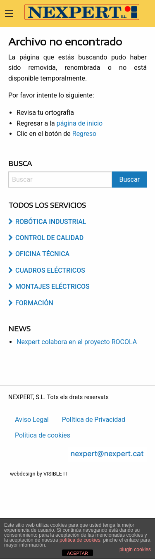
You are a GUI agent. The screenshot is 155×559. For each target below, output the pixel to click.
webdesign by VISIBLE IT (39, 474)
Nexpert (79, 12)
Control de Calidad (45, 238)
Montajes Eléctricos (49, 286)
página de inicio (80, 123)
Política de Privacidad (93, 419)
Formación (30, 303)
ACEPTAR (77, 553)
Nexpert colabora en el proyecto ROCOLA (77, 342)
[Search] (60, 179)
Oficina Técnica (38, 254)
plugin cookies (135, 549)
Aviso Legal (32, 419)
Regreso (84, 134)
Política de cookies (42, 435)
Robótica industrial (47, 222)
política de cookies (80, 540)
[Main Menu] (9, 13)
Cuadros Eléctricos (46, 270)
